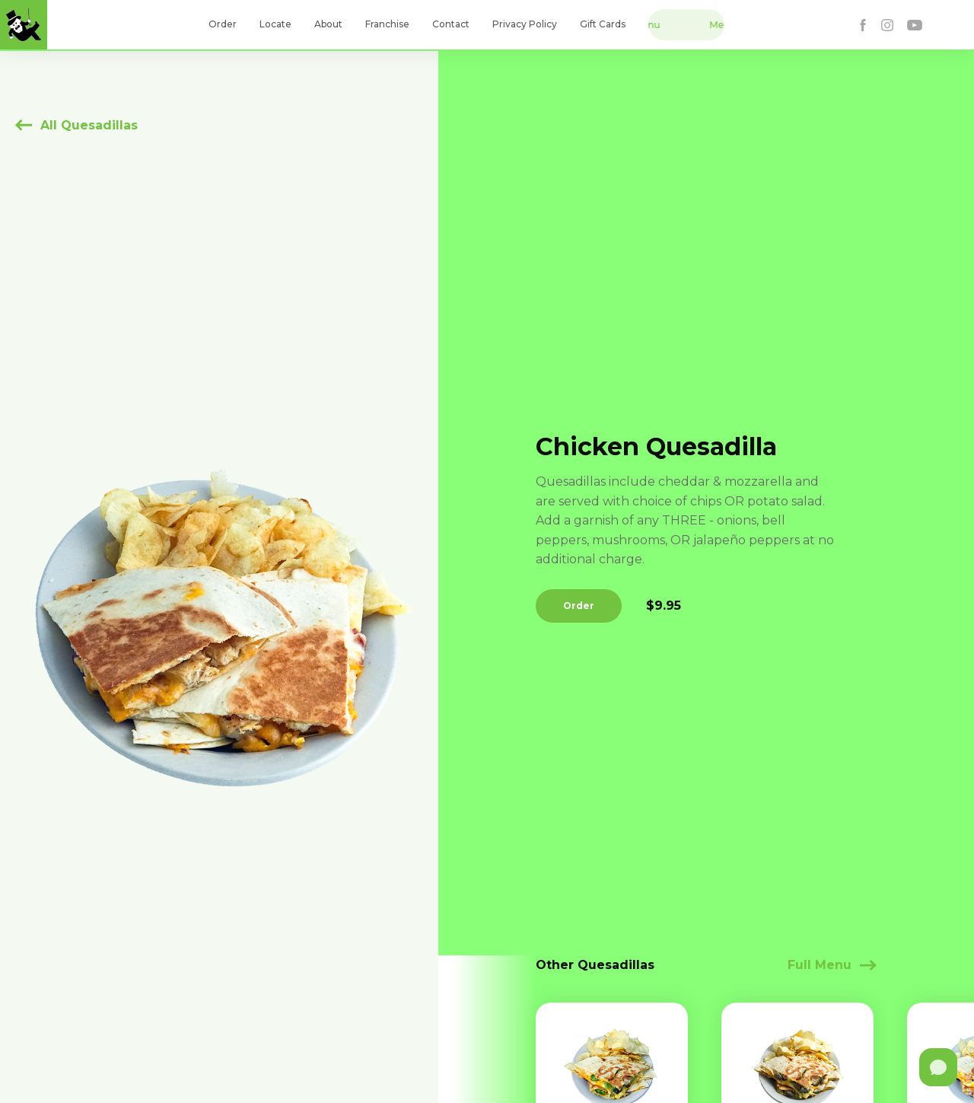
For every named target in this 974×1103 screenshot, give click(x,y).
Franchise (387, 24)
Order (222, 24)
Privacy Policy (524, 24)
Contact (450, 24)
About (328, 24)
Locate (275, 24)
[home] (23, 24)
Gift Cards (602, 24)
